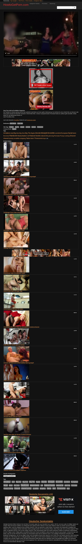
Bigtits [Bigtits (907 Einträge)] (33, 133)
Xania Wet (20, 123)
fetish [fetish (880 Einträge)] (74, 133)
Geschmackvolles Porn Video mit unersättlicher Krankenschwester (21, 327)
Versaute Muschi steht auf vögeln (12, 416)
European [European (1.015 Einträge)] (64, 133)
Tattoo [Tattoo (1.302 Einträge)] (28, 138)
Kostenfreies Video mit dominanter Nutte (14, 158)
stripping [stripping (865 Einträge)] (23, 138)
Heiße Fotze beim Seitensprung (12, 380)
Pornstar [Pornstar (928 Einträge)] (57, 136)
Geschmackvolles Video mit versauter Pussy (15, 194)
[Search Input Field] (65, 7)
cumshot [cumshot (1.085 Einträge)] (58, 133)
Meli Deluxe (13, 123)
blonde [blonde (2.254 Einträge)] (38, 133)
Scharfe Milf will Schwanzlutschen (13, 398)
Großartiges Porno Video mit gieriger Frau (15, 212)
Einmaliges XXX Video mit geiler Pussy (14, 230)
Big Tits (17, 127)
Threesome (40, 127)
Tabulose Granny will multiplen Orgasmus (15, 470)
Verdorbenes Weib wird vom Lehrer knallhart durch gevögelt (20, 176)
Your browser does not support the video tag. (41, 34)
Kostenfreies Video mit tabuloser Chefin (14, 273)
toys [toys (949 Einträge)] (44, 138)
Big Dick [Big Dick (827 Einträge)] (22, 133)
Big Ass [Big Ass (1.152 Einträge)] (16, 133)
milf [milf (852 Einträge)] (28, 136)
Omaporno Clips (38, 0)
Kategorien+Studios (35, 3)
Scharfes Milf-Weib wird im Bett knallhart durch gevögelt (19, 362)
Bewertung (52, 3)
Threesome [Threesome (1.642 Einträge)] (38, 138)
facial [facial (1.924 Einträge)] (70, 133)
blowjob (22, 127)
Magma (14, 129)
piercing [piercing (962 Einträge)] (51, 136)
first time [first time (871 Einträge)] (6, 136)
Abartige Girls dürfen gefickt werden (13, 248)
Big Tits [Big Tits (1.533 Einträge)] (28, 133)
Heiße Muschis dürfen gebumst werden (14, 345)
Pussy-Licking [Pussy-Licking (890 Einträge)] (65, 136)
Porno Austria (29, 0)
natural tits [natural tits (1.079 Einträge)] (44, 136)
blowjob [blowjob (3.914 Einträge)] (44, 133)
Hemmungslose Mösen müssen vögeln (14, 452)
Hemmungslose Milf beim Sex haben (13, 309)
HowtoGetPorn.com (16, 4)
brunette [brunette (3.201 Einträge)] (51, 133)
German (34, 127)
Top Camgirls (13, 0)
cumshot (28, 127)
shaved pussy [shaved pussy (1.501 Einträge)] (8, 138)
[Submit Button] (74, 7)
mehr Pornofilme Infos (8, 117)
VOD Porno (21, 0)
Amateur (11, 127)
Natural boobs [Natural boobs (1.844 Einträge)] (35, 136)
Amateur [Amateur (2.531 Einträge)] (6, 133)
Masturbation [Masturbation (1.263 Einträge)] (22, 136)
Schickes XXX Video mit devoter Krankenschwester (17, 434)
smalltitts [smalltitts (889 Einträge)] (17, 138)
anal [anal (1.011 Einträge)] (11, 133)
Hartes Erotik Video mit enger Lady (13, 291)
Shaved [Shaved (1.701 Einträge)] (73, 136)
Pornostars (44, 3)
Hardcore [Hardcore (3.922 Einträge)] (13, 136)
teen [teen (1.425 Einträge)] (32, 138)
